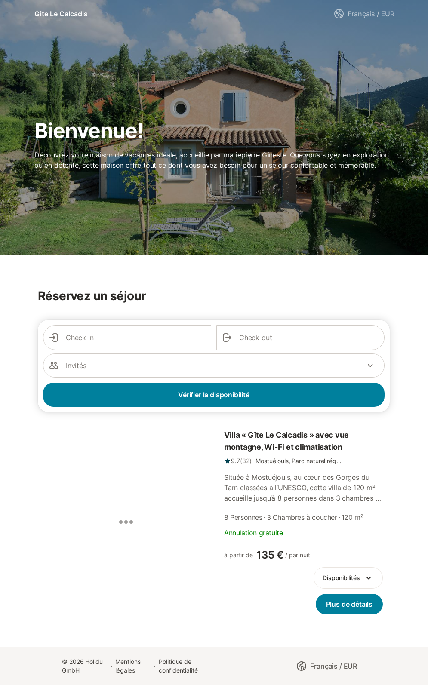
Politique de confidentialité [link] (178, 666)
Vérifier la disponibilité (213, 394)
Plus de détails (349, 604)
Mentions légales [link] (127, 666)
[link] (303, 447)
